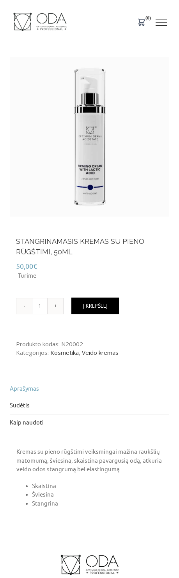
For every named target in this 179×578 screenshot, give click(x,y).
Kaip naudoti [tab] (27, 422)
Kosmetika (64, 352)
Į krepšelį (95, 305)
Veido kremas (100, 352)
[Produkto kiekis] (40, 306)
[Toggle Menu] (161, 22)
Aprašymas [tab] (24, 388)
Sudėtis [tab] (20, 405)
